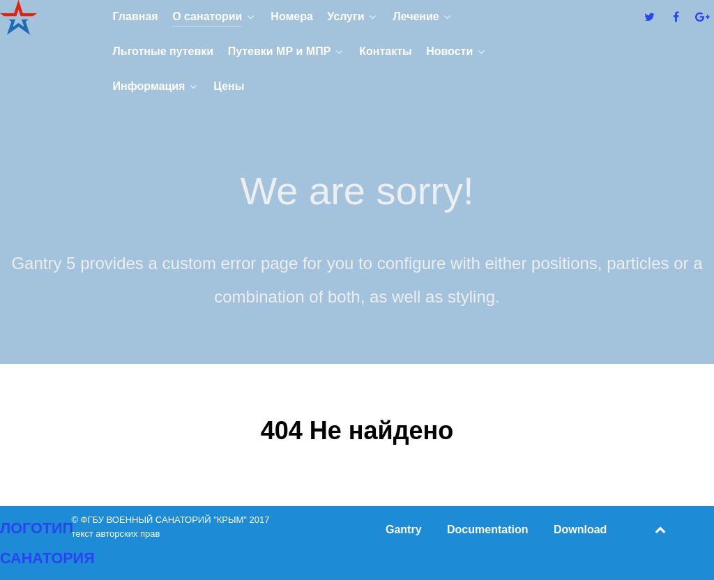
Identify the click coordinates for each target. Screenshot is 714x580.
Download (580, 529)
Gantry (404, 529)
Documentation (487, 529)
